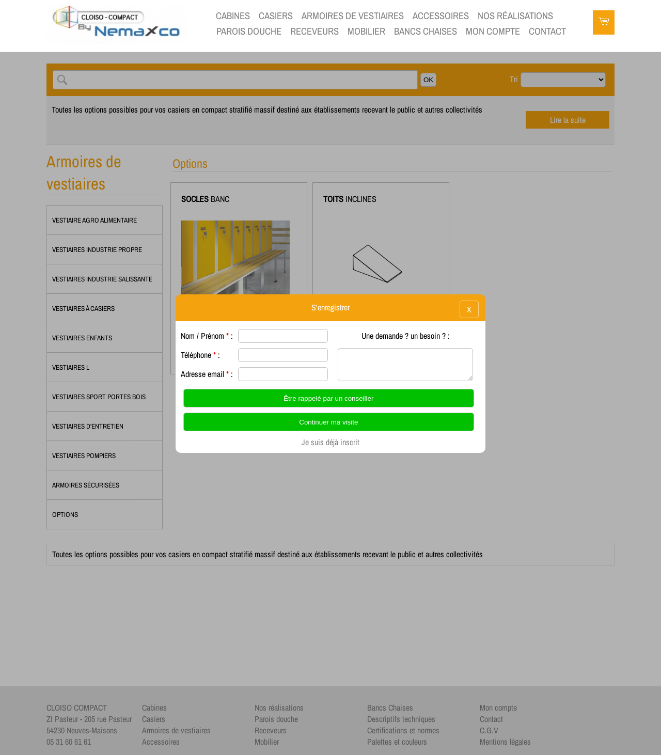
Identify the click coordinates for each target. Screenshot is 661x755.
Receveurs (314, 31)
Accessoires (441, 15)
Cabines (233, 15)
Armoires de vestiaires (353, 15)
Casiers (276, 15)
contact (547, 31)
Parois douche (248, 31)
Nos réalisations (515, 15)
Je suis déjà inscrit (330, 442)
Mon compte (493, 31)
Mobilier (366, 31)
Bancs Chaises (425, 31)
